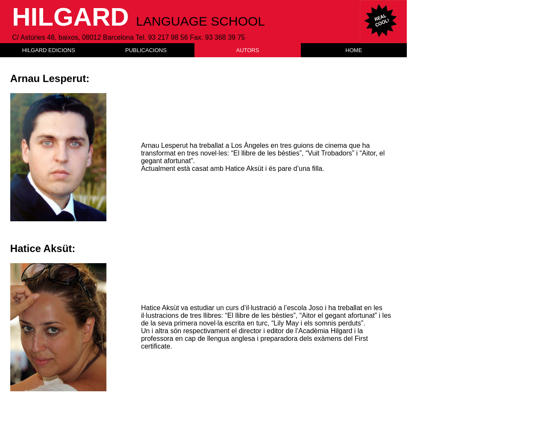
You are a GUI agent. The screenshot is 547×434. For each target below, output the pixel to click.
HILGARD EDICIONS (48, 50)
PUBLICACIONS (146, 50)
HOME (353, 50)
